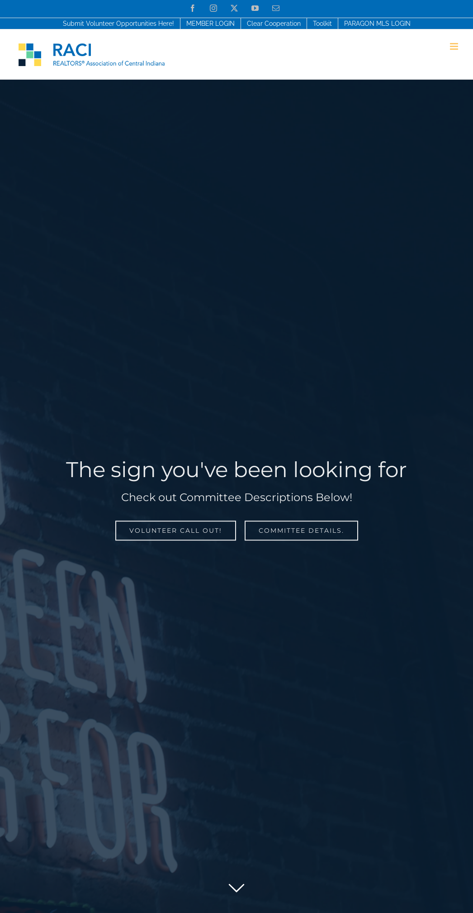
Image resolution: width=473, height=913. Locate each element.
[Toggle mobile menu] (454, 46)
